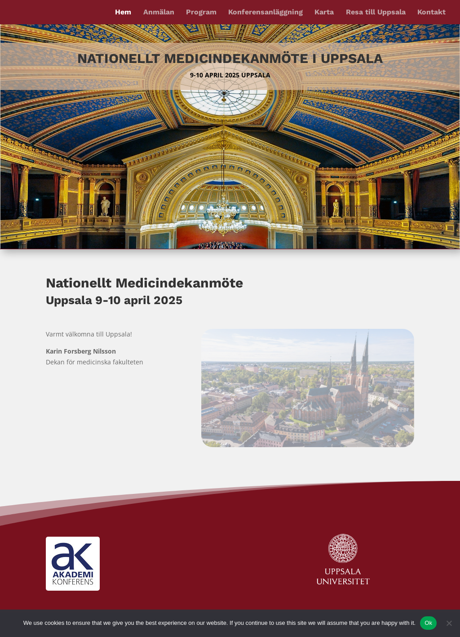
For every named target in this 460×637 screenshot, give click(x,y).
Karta (324, 12)
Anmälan (158, 12)
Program (201, 12)
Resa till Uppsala (376, 12)
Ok (428, 622)
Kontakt (431, 12)
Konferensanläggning (265, 12)
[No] (448, 623)
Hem (123, 12)
